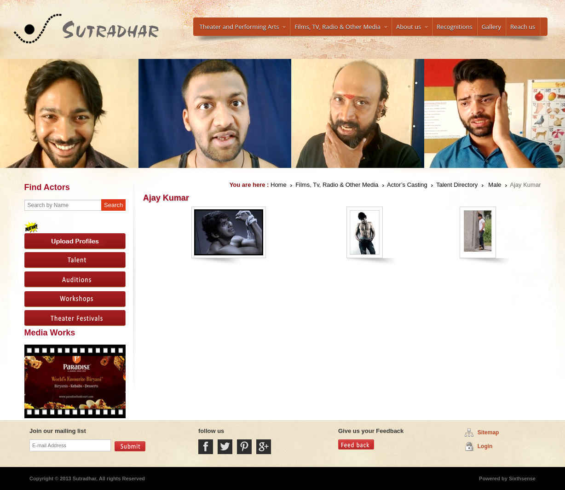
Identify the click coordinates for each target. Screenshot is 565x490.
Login (485, 446)
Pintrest (244, 446)
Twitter (225, 446)
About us (411, 27)
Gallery (491, 27)
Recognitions (455, 27)
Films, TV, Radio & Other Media (340, 27)
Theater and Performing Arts (243, 27)
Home (279, 184)
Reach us (522, 27)
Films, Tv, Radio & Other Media (336, 184)
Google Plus (263, 446)
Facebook (205, 446)
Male (494, 184)
